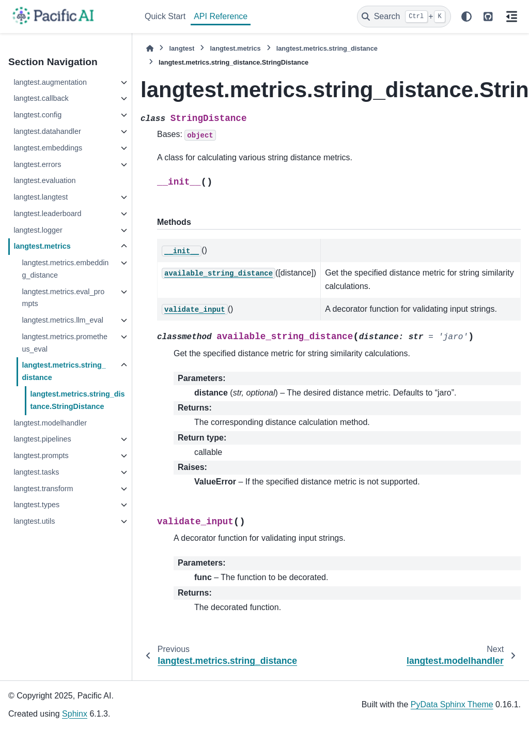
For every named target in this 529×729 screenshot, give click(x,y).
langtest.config (37, 115)
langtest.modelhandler (50, 423)
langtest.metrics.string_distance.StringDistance (77, 400)
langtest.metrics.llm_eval (62, 320)
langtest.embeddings (47, 148)
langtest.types (36, 504)
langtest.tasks (36, 472)
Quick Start (165, 16)
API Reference (220, 16)
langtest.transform (43, 488)
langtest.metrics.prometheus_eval (64, 342)
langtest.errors (37, 164)
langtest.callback (40, 98)
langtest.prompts (40, 455)
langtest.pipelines (42, 439)
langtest (181, 48)
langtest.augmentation (50, 82)
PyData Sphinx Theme (452, 704)
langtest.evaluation (44, 180)
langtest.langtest (40, 197)
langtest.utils (34, 521)
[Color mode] (466, 16)
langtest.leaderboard (47, 213)
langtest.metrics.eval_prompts (63, 297)
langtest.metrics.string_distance (63, 371)
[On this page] (511, 16)
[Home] (149, 48)
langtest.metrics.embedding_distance (65, 269)
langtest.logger (37, 230)
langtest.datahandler (47, 131)
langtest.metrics (41, 246)
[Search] (404, 16)
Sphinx (74, 713)
